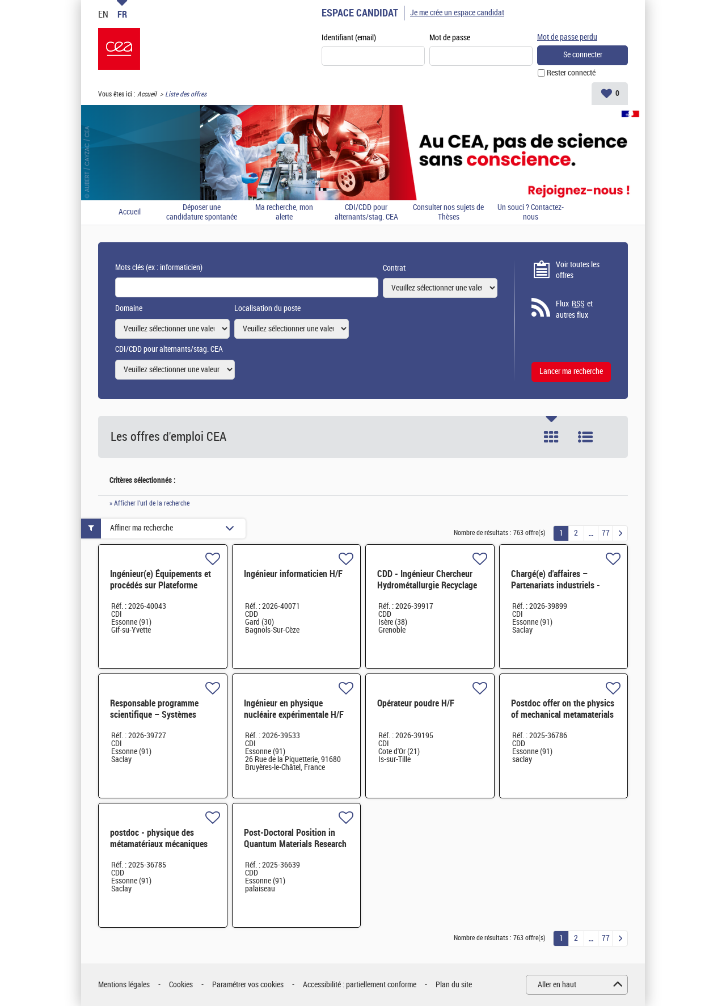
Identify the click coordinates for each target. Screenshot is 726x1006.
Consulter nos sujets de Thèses (448, 212)
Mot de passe (449, 38)
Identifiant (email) (349, 38)
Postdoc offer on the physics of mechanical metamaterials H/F (562, 714)
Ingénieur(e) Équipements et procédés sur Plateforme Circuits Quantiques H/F (160, 585)
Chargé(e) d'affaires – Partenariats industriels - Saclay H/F (555, 585)
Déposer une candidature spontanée (201, 212)
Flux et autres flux (574, 309)
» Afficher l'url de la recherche (149, 503)
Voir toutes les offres (578, 270)
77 (606, 533)
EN (103, 14)
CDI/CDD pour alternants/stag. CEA (366, 212)
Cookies (181, 985)
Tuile (551, 437)
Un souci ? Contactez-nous (530, 212)
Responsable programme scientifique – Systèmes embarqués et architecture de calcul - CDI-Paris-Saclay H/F (162, 720)
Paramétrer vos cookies (248, 985)
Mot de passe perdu (567, 37)
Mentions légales (124, 985)
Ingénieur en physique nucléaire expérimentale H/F (294, 709)
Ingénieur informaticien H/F (293, 574)
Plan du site (454, 985)
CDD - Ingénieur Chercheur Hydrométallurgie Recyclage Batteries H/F (427, 585)
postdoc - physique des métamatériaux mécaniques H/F (159, 844)
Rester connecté (571, 73)
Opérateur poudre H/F (415, 703)
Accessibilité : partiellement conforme (359, 985)
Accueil (147, 94)
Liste (585, 437)
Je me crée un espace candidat (457, 13)
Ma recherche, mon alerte (284, 212)
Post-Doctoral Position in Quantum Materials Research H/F (295, 844)
